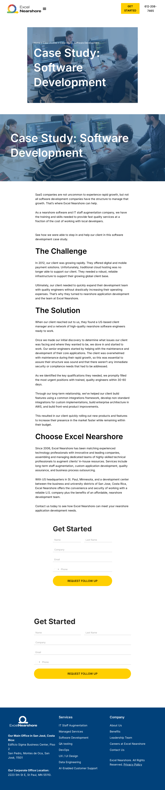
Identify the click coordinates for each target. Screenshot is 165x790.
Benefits (115, 731)
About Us (116, 725)
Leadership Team (121, 737)
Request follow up (82, 581)
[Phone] (82, 569)
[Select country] (56, 569)
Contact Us (117, 750)
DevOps (64, 750)
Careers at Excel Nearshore (127, 744)
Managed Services (71, 731)
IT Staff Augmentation (73, 725)
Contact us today (46, 506)
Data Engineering (70, 762)
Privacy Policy (133, 764)
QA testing (65, 744)
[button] (44, 8)
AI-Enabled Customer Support (78, 768)
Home (37, 42)
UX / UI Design (68, 756)
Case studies (50, 42)
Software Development (73, 737)
